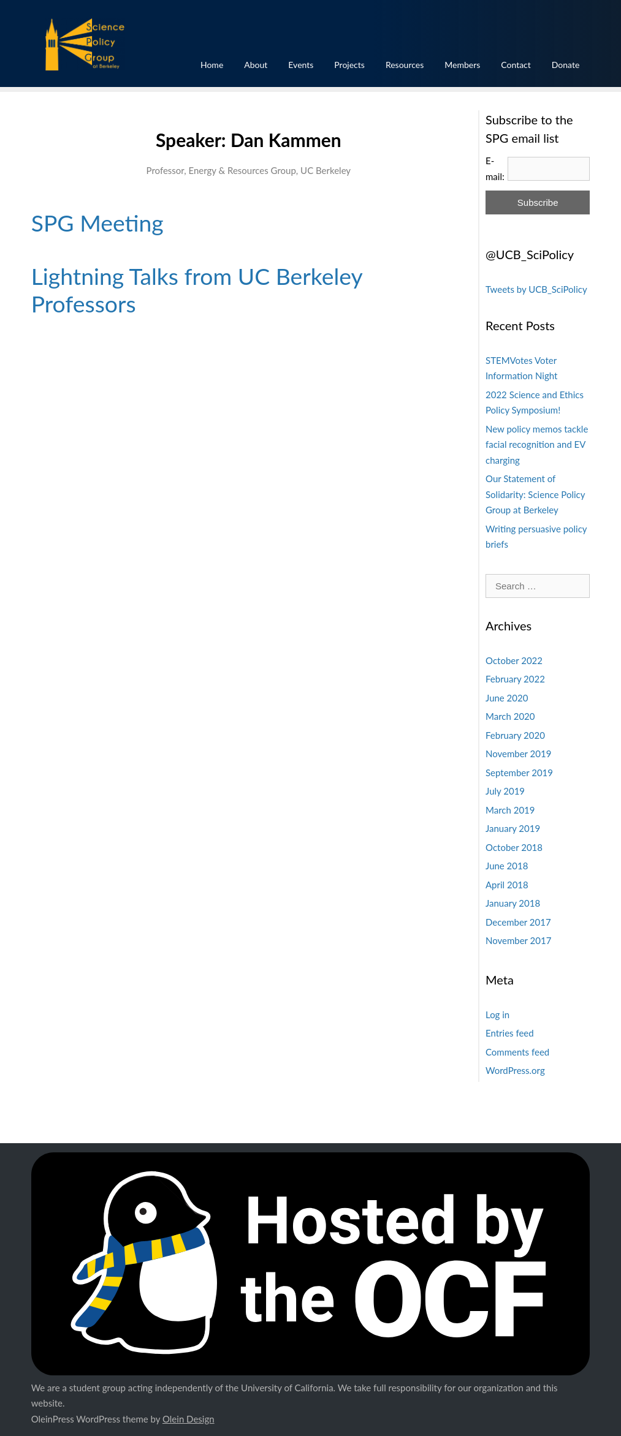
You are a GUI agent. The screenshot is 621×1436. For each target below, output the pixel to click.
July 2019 (505, 790)
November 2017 (518, 940)
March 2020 (510, 716)
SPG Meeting (97, 222)
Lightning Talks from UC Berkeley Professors (196, 289)
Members (462, 64)
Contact (516, 64)
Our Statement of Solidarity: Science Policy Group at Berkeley (535, 494)
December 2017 (518, 922)
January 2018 (513, 903)
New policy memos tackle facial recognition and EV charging (537, 444)
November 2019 (518, 753)
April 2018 (507, 884)
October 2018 (514, 847)
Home (211, 64)
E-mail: (495, 168)
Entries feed (510, 1032)
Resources (405, 64)
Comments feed (517, 1051)
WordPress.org (515, 1070)
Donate (566, 64)
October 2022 (514, 660)
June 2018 (507, 865)
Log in (497, 1014)
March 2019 (510, 809)
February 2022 (515, 678)
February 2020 (515, 735)
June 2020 (507, 697)
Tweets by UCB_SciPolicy (536, 289)
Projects (349, 64)
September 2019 (519, 772)
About (255, 64)
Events (300, 64)
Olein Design (188, 1418)
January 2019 (513, 828)
